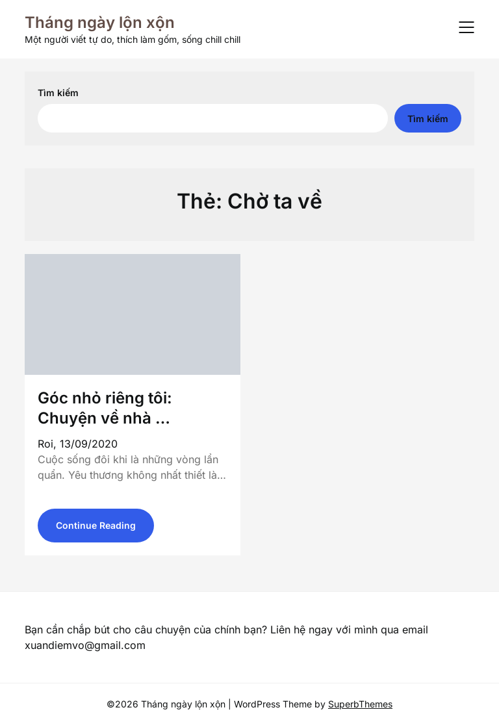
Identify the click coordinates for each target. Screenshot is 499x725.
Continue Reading (96, 525)
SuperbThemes (360, 703)
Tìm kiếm (58, 92)
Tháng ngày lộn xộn (100, 22)
